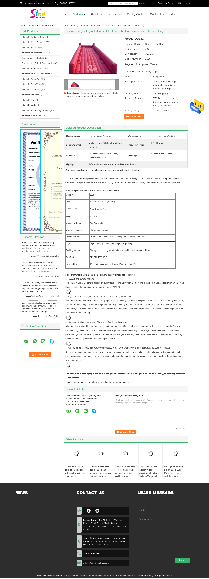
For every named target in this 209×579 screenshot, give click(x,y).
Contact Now (135, 116)
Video (172, 14)
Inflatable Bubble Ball (31, 115)
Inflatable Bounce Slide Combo (36, 73)
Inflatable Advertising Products (36, 110)
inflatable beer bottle (80, 382)
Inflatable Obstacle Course (34, 37)
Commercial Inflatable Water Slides (38, 63)
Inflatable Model (46, 25)
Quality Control (136, 14)
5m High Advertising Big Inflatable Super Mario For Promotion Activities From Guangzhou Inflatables (174, 472)
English (186, 3)
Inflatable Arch (28, 100)
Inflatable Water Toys (31, 84)
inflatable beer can (121, 382)
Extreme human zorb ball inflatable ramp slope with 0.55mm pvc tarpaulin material (100, 471)
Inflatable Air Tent (30, 47)
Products (77, 14)
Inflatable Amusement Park (34, 52)
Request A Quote (166, 3)
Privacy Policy (43, 575)
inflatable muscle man (101, 382)
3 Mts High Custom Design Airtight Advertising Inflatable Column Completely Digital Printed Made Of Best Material (150, 474)
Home (63, 14)
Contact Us (157, 14)
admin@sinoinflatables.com (37, 3)
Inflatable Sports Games (32, 42)
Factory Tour (114, 14)
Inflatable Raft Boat (30, 94)
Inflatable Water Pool (31, 89)
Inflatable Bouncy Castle (33, 68)
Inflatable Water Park (31, 79)
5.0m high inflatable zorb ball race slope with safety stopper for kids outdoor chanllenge (75, 472)
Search (142, 3)
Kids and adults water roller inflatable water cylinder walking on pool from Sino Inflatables (125, 472)
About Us (96, 14)
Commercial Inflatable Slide (34, 58)
